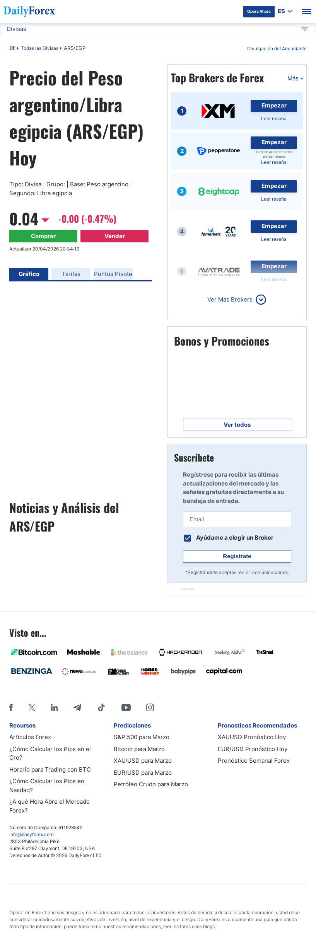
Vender (114, 236)
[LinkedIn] (54, 707)
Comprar (43, 236)
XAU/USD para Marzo (143, 760)
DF (12, 48)
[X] (31, 707)
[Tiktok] (101, 707)
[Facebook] (11, 707)
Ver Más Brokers (230, 299)
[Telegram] (77, 707)
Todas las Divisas (39, 48)
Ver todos (237, 424)
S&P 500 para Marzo (141, 737)
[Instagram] (150, 707)
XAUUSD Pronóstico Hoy (252, 737)
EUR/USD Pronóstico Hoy (252, 749)
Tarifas (71, 274)
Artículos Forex (30, 737)
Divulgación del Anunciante (277, 48)
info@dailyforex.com (31, 834)
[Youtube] (126, 707)
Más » (295, 78)
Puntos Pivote (113, 274)
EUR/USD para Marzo (143, 772)
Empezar (274, 105)
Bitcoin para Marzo (139, 749)
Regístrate (237, 556)
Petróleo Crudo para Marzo (151, 784)
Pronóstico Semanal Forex (254, 760)
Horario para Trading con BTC (50, 769)
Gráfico (29, 274)
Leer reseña (274, 118)
